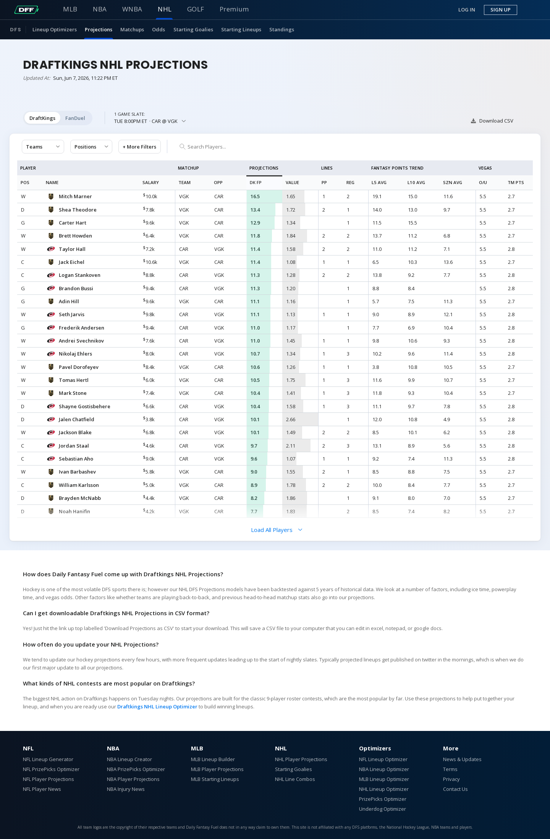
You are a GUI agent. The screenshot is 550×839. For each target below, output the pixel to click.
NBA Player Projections (133, 779)
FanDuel (75, 118)
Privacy (451, 779)
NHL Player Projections (301, 759)
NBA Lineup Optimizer (384, 769)
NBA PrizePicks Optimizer (136, 769)
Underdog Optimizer (382, 808)
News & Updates (462, 759)
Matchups (132, 29)
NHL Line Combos (295, 779)
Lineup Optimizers (54, 29)
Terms (450, 769)
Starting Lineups (241, 29)
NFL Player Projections (48, 779)
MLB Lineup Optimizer (384, 779)
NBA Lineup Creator (129, 759)
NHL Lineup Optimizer (384, 789)
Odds (158, 29)
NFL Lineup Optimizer (383, 759)
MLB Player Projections (217, 769)
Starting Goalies (193, 29)
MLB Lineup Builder (213, 759)
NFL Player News (42, 789)
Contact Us (455, 789)
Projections (98, 29)
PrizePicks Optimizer (382, 798)
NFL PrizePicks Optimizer (51, 769)
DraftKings (42, 118)
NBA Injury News (126, 789)
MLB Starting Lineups (215, 779)
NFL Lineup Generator (48, 759)
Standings (281, 29)
